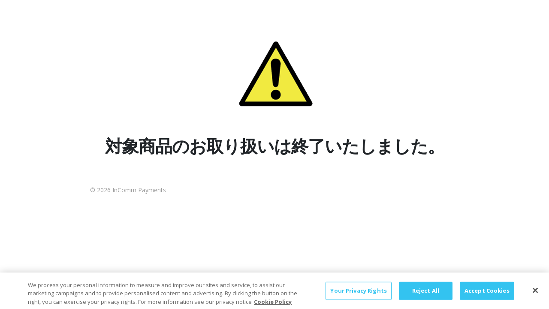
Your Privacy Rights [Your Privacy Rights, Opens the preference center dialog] (358, 294)
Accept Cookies (487, 294)
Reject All (425, 294)
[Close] (535, 294)
